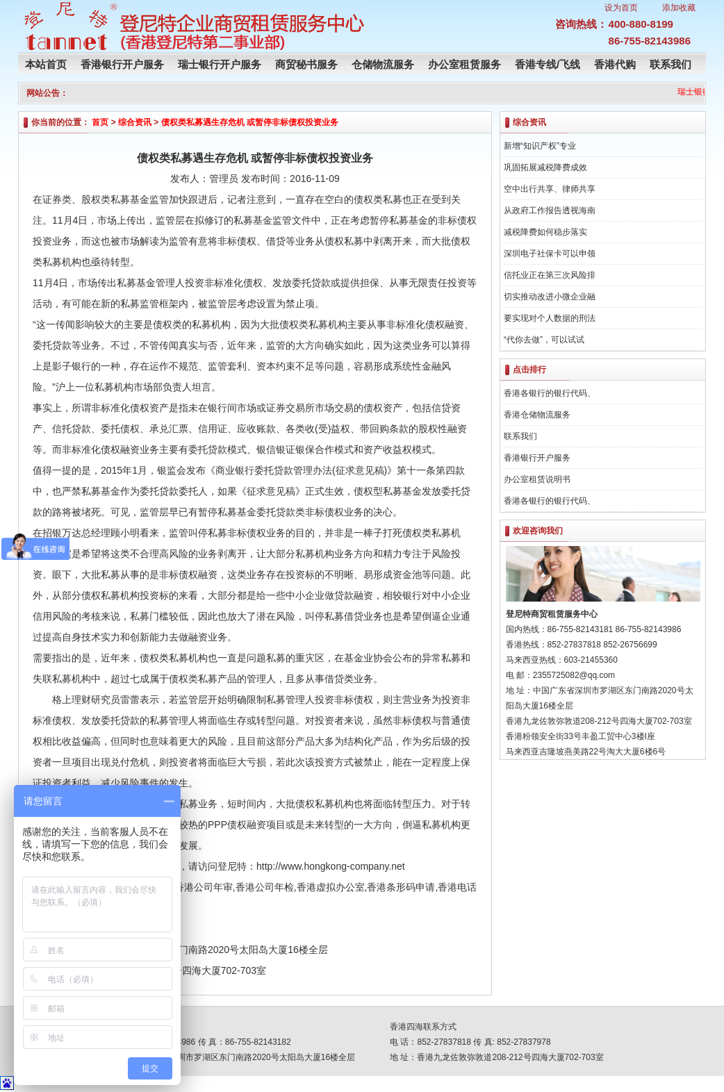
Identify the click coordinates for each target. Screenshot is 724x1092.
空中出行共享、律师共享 (549, 189)
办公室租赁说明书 (537, 479)
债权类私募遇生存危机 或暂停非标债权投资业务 (249, 122)
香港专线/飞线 (547, 64)
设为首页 (621, 8)
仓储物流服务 (383, 64)
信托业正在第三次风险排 (549, 275)
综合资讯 (134, 122)
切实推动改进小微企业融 (549, 296)
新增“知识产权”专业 (540, 146)
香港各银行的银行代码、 (549, 393)
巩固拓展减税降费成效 (545, 167)
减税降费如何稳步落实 (545, 232)
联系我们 (670, 64)
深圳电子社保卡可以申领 (549, 253)
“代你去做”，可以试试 (544, 340)
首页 (100, 122)
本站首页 (46, 64)
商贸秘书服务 (306, 64)
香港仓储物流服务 (537, 415)
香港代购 (615, 64)
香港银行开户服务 (122, 64)
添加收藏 (679, 8)
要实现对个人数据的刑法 (549, 318)
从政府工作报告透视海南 (549, 210)
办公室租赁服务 (464, 64)
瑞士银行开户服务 (219, 64)
